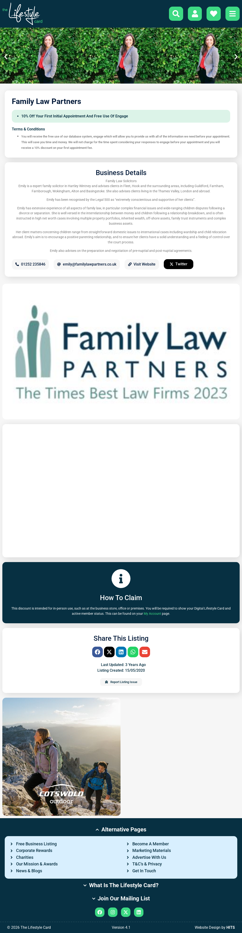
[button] (5, 56)
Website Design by (215, 927)
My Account (152, 614)
